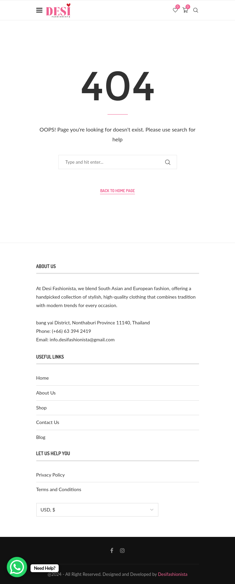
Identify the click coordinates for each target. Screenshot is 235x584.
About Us (46, 393)
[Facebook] (111, 550)
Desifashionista (173, 574)
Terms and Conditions (58, 489)
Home (42, 378)
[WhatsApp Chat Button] (17, 567)
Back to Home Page (117, 190)
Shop (41, 407)
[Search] (195, 10)
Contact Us (47, 422)
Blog (40, 437)
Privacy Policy (50, 475)
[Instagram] (122, 550)
